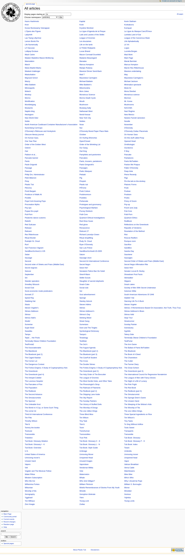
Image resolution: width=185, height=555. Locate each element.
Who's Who (129, 478)
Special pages (8, 543)
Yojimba (127, 498)
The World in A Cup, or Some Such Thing (41, 408)
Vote (81, 471)
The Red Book (130, 388)
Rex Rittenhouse (31, 235)
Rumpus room (130, 241)
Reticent (28, 231)
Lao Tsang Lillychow (33, 38)
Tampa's (82, 334)
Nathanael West (85, 111)
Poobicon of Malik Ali (33, 195)
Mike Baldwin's (85, 85)
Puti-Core (128, 211)
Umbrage (83, 451)
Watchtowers (129, 471)
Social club (83, 288)
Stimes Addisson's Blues (134, 311)
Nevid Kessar (84, 115)
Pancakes (83, 158)
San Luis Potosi (85, 248)
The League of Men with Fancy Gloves (140, 378)
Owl (26, 151)
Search (3, 531)
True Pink (83, 438)
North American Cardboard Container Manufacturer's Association (51, 125)
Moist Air (127, 88)
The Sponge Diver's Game (135, 398)
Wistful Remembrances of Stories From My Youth (99, 488)
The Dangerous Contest (34, 364)
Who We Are (30, 481)
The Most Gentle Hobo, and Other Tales (95, 381)
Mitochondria (84, 88)
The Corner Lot (31, 361)
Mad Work (128, 55)
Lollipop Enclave (31, 51)
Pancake (127, 155)
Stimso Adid (129, 314)
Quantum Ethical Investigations (92, 218)
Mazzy (27, 81)
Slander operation (32, 281)
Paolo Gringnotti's (86, 165)
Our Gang (83, 148)
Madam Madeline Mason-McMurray (39, 58)
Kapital (82, 21)
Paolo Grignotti (31, 165)
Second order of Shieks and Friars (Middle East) (44, 264)
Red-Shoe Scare (86, 221)
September (29, 274)
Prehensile (83, 201)
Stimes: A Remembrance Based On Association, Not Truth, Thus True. (152, 308)
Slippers (127, 281)
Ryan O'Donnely (86, 245)
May (126, 75)
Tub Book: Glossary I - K (35, 444)
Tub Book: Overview (33, 448)
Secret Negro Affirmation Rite (136, 264)
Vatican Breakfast (131, 464)
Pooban (127, 191)
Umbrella (128, 451)
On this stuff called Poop (134, 138)
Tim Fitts (28, 418)
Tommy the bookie (32, 428)
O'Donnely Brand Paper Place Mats (93, 131)
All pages (180, 14)
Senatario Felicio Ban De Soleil (92, 271)
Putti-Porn (128, 214)
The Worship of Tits (132, 408)
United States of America (35, 454)
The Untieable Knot (33, 404)
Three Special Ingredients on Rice (138, 414)
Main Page (128, 58)
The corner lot (30, 411)
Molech (28, 91)
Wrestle (82, 491)
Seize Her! (83, 268)
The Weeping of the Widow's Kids (138, 404)
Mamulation (29, 61)
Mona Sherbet (130, 91)
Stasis (27, 305)
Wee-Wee (128, 474)
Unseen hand (30, 461)
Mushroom (83, 105)
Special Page (30, 4)
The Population (31, 388)
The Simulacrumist (131, 394)
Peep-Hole (128, 171)
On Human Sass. (32, 138)
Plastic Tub (29, 185)
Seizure (28, 271)
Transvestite (30, 434)
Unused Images (85, 461)
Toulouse (28, 431)
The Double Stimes (87, 364)
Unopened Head (86, 458)
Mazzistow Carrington (88, 78)
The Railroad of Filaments (89, 388)
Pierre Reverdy (130, 175)
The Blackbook (31, 351)
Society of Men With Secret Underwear (140, 288)
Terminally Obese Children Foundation (40, 341)
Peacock (28, 171)
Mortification (30, 101)
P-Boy (126, 151)
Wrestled (128, 491)
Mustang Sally (85, 108)
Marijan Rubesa (85, 68)
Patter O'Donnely (131, 168)
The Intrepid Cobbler (33, 378)
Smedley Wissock (32, 284)
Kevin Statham (130, 21)
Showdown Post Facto (133, 274)
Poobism (127, 195)
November (128, 125)
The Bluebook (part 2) (34, 354)
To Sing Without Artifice (133, 424)
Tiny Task (83, 421)
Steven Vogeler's (32, 308)
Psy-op (127, 205)
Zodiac (82, 504)
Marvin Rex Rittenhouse (134, 68)
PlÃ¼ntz (82, 188)
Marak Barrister (130, 61)
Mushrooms (129, 105)
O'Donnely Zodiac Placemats (136, 131)
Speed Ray (29, 298)
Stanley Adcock (85, 301)
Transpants (128, 431)
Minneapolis (30, 88)
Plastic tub (83, 185)
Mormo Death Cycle (87, 98)
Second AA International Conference (94, 261)
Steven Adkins (85, 305)
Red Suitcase (30, 225)
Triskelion (29, 438)
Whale (82, 478)
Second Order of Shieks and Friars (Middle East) (144, 261)
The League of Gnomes (89, 378)
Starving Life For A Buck (134, 301)
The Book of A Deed (132, 354)
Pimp (27, 181)
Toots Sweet (129, 428)
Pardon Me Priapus (132, 165)
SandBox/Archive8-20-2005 (90, 251)
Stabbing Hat (30, 301)
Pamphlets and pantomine (90, 155)
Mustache (29, 108)
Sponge (82, 298)
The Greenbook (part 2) (89, 371)
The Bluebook (130, 351)
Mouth (82, 101)
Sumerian (29, 324)
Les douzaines (85, 41)
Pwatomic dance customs (35, 218)
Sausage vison (85, 258)
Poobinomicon (85, 195)
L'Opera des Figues (33, 31)
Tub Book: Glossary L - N (89, 444)
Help (5, 527)
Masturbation (30, 75)
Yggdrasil (29, 498)
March (27, 65)
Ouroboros (128, 148)
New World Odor (31, 118)
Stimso (27, 314)
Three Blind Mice (86, 414)
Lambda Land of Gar (132, 35)
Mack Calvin (30, 55)
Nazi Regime (129, 111)
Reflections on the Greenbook (136, 225)
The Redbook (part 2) (88, 391)
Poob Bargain (30, 191)
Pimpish (82, 181)
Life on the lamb (85, 45)
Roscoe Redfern (131, 238)
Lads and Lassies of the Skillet (91, 35)
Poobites (83, 198)
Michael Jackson (131, 81)
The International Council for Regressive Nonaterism (145, 374)
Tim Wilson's (129, 418)
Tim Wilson (83, 418)
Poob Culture (84, 191)
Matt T (82, 75)
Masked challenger (32, 71)
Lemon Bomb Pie (32, 41)
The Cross (83, 361)
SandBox (128, 248)
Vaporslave (84, 464)
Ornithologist (129, 145)
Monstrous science (132, 95)
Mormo (27, 98)
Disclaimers (95, 550)
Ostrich (28, 148)
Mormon (127, 98)
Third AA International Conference (38, 414)
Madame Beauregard (88, 58)
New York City (85, 118)
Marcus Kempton (131, 65)
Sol (80, 291)
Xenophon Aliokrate (87, 494)
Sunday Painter (130, 324)
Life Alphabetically (131, 41)
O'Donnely (128, 128)
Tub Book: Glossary (132, 438)
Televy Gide (129, 334)
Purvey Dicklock (85, 211)
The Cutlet (128, 361)
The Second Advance (33, 394)
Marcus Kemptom (86, 65)
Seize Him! (128, 268)
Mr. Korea (128, 101)
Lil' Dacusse (30, 48)
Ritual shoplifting (86, 238)
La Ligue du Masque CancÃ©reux (138, 31)
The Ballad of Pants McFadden (136, 348)
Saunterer (128, 255)
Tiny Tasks (128, 421)
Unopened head (130, 458)
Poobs (127, 198)
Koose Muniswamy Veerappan (37, 28)
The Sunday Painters (88, 401)
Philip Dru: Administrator (35, 175)
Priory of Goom (130, 201)
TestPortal (128, 341)
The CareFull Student (88, 358)
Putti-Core (83, 214)
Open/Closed (84, 141)
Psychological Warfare (88, 208)
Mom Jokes (84, 91)
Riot (126, 235)
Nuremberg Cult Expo (33, 128)
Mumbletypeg (30, 105)
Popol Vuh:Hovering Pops (35, 201)
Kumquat (128, 28)
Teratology (83, 338)
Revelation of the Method (134, 231)
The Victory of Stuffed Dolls (90, 404)
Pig (80, 178)
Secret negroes (31, 268)
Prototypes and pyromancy (90, 205)
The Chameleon (130, 358)
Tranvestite (128, 434)
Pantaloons (129, 158)
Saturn (82, 255)
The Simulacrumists (33, 398)
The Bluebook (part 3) (88, 354)
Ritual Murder (30, 238)
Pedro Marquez (85, 171)
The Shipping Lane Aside (89, 394)
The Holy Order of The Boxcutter (92, 374)
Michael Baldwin (86, 81)
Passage (28, 168)
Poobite (28, 198)
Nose (81, 125)
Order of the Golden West (35, 145)
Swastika (28, 331)
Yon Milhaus (30, 501)
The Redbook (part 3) (133, 391)
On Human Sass (131, 135)
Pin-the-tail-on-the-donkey (134, 181)
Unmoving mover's (32, 458)
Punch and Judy (130, 208)
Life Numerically (31, 45)
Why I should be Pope (133, 481)
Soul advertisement (87, 295)
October (82, 135)
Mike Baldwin (30, 85)
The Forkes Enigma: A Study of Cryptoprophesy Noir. (101, 368)
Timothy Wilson (31, 421)
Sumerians (83, 324)
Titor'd (27, 424)
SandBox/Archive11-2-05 (35, 251)
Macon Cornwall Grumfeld (90, 55)
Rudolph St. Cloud (32, 241)
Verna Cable (129, 468)
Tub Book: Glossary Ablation (36, 441)
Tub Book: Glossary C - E (89, 441)
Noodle (127, 121)
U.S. (26, 451)
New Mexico (129, 115)
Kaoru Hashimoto (32, 21)
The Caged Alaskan (33, 358)
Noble (27, 121)
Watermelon (84, 474)
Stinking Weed (85, 318)
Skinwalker (128, 278)
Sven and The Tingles (88, 328)
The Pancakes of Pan (33, 384)
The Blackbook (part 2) (88, 351)
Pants (27, 161)
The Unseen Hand (131, 401)
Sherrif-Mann (84, 274)
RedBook (128, 221)
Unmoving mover (131, 454)
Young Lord (84, 501)
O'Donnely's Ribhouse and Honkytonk (40, 131)
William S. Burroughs (132, 484)
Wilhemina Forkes (32, 484)
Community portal (9, 516)
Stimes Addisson (31, 311)
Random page (8, 524)
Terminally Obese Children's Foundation (140, 338)
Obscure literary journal (34, 135)
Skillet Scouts (84, 278)
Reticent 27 (84, 231)
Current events (8, 519)
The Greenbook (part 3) (134, 371)
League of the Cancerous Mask (137, 38)
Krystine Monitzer (86, 28)
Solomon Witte (130, 291)
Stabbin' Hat (129, 298)
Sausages (128, 258)
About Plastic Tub (79, 550)
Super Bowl (29, 328)
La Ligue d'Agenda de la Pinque (92, 31)
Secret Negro (84, 264)
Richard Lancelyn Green (89, 235)
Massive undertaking (132, 71)
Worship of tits (30, 491)
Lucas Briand (84, 51)
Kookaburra (129, 25)
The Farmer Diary (131, 364)
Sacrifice (127, 245)
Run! (27, 245)
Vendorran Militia (86, 468)
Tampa (27, 334)
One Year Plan (31, 141)
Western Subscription (33, 478)
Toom (81, 428)
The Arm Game (130, 344)
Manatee (83, 61)
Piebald (82, 175)
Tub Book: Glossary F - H (134, 441)
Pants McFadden (131, 161)
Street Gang (84, 321)
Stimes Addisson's (86, 311)
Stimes (82, 308)
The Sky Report (85, 398)
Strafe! (27, 321)
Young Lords (129, 501)
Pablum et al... (31, 155)
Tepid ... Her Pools (32, 338)
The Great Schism (131, 368)
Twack (127, 448)
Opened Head (130, 141)
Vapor (126, 461)
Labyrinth (28, 35)
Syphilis (127, 331)
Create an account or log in (172, 1)
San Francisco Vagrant (34, 248)
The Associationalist (33, 348)
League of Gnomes (87, 38)
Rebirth (28, 221)
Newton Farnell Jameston (134, 118)
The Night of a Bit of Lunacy (135, 381)
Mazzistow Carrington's (133, 78)
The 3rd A (83, 344)
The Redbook (30, 391)
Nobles (82, 121)
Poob (126, 188)
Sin (26, 278)
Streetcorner (129, 321)
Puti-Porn (29, 214)
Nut (80, 128)
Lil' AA (126, 45)
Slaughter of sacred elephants (91, 281)
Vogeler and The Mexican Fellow (38, 471)
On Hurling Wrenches (88, 138)
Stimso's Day (84, 314)
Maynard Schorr (31, 78)
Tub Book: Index (131, 444)
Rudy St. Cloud (85, 241)
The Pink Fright (130, 384)
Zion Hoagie (30, 504)
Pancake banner (31, 158)
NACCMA (128, 108)
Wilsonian (29, 488)
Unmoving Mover (86, 454)
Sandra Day (129, 251)
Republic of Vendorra (132, 228)
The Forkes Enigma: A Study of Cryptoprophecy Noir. (46, 368)
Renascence (84, 228)
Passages (83, 168)
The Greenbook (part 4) (34, 374)
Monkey (28, 95)
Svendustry (128, 328)
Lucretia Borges (130, 51)
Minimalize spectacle (132, 85)
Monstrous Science (87, 95)
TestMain (83, 341)
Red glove (83, 225)
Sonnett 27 (29, 295)
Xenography (30, 494)
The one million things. (133, 411)
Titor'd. (82, 424)
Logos (126, 48)
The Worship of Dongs (88, 408)
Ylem (81, 498)
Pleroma (28, 188)
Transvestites (84, 434)
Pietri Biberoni (30, 178)
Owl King (83, 151)
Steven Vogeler (130, 305)
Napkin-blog (30, 111)
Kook (81, 25)
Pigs (126, 178)
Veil (26, 468)
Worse (127, 488)
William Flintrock (86, 484)
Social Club (29, 288)
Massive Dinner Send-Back (90, 71)
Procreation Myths (32, 205)
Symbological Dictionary (89, 331)
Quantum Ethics (130, 218)
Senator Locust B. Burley (134, 271)
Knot (27, 25)
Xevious (127, 494)
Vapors (27, 464)
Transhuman (84, 431)
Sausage (28, 258)
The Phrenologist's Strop (89, 384)
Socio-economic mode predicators (39, 291)
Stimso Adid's (30, 318)
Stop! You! (128, 318)
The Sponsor (30, 401)
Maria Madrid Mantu (33, 68)
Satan (27, 255)
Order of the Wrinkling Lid (89, 145)
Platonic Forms (130, 185)
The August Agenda (87, 348)
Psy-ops (28, 208)
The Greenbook (31, 371)
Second (28, 261)
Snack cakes (129, 284)
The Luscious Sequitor (34, 381)
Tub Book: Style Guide (88, 448)
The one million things (88, 411)
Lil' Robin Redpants (87, 48)
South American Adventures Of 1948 (139, 295)
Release (28, 228)
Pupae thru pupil (31, 211)
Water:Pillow (30, 474)
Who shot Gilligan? (87, 481)
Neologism (29, 115)
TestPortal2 (29, 344)
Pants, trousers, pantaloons (90, 161)
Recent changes (9, 522)
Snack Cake (84, 284)
